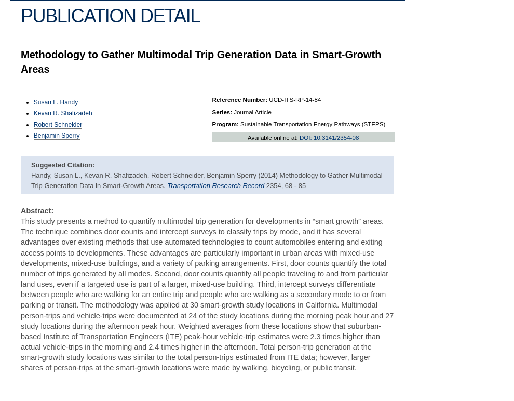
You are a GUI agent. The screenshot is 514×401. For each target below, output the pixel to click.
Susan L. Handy (56, 102)
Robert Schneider (58, 124)
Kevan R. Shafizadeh (63, 113)
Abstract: (37, 211)
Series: (222, 112)
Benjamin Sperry (57, 135)
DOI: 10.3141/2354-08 (329, 138)
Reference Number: (240, 100)
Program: (225, 124)
